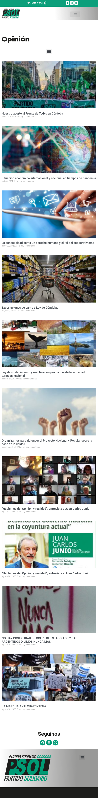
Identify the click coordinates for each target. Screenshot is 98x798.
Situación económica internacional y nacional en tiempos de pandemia (49, 178)
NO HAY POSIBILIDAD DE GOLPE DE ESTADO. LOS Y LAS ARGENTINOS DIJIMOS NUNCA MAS (39, 640)
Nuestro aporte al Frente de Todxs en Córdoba (32, 113)
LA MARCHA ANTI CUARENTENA (24, 706)
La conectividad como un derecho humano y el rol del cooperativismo (48, 243)
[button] (75, 13)
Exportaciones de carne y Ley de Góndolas (30, 307)
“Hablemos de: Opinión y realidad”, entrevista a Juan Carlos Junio (45, 508)
